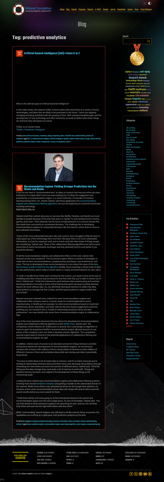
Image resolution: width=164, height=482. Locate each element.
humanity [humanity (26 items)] (149, 90)
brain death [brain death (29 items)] (128, 83)
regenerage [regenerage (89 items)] (143, 102)
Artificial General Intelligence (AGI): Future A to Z (52, 53)
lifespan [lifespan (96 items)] (128, 99)
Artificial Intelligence (56, 138)
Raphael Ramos (136, 292)
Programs (82, 9)
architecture (131, 157)
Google (87, 138)
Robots (38, 141)
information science (66, 421)
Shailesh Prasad (136, 243)
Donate (105, 9)
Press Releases (146, 9)
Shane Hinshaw (136, 288)
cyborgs (49, 135)
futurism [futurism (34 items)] (147, 86)
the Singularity (60, 141)
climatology (131, 195)
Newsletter (121, 9)
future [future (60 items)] (142, 86)
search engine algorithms (68, 424)
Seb (131, 301)
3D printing (130, 128)
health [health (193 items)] (131, 89)
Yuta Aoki (134, 276)
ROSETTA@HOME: (42, 463)
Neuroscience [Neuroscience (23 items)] (148, 99)
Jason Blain (134, 314)
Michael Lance (136, 311)
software (19, 424)
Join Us (113, 9)
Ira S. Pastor (135, 320)
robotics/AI (89, 135)
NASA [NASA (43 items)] (143, 99)
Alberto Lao (134, 285)
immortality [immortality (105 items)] (135, 92)
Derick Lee (134, 282)
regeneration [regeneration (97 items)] (131, 104)
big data (129, 171)
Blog (68, 9)
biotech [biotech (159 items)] (143, 77)
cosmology (130, 202)
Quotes (130, 9)
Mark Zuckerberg (133, 147)
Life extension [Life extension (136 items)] (142, 95)
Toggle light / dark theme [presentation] (149, 3)
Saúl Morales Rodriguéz (135, 229)
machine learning (80, 135)
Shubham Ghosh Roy (138, 233)
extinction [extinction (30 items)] (137, 86)
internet (83, 421)
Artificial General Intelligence (41, 138)
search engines (81, 424)
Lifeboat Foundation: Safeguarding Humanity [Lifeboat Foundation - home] (32, 9)
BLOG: (68, 456)
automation (131, 166)
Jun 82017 (19, 53)
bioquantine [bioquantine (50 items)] (143, 75)
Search (148, 41)
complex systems (133, 198)
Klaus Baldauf (135, 273)
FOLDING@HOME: (101, 459)
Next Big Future (132, 353)
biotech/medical (133, 183)
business (36, 135)
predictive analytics (30, 141)
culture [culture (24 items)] (145, 83)
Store (137, 9)
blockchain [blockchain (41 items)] (146, 81)
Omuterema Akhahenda (134, 268)
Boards (74, 9)
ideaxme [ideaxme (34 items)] (127, 93)
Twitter (19, 129)
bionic (128, 178)
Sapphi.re (49, 473)
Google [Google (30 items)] (126, 90)
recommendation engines (52, 424)
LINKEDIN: (99, 452)
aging (128, 149)
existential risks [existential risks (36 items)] (129, 86)
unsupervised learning (93, 424)
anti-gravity (130, 154)
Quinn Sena (134, 236)
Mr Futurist (130, 350)
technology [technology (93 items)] (144, 107)
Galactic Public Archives (77, 138)
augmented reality (133, 164)
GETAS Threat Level (20, 457)
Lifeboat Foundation (27, 473)
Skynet (129, 145)
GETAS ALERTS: (129, 452)
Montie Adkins (135, 317)
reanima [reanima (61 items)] (135, 102)
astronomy (130, 162)
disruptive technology (45, 421)
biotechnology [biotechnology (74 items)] (131, 81)
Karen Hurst (134, 255)
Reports (90, 9)
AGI (29, 138)
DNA (128, 135)
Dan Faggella (26, 421)
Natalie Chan (135, 304)
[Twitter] (136, 474)
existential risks (69, 135)
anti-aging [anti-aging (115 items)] (145, 71)
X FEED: (39, 456)
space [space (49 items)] (129, 108)
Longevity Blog (132, 347)
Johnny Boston (27, 135)
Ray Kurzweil (131, 137)
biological (130, 176)
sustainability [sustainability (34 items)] (134, 108)
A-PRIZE (98, 9)
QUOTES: (98, 463)
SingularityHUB (132, 359)
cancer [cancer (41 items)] (134, 84)
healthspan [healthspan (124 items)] (141, 89)
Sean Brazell (135, 295)
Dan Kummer (135, 264)
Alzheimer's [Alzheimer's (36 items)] (136, 72)
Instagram (40, 129)
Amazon (29, 424)
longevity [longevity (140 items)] (136, 98)
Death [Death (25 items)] (148, 83)
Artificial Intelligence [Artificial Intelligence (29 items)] (133, 75)
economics (56, 421)
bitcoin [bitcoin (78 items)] (140, 81)
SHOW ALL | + (129, 326)
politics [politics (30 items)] (129, 102)
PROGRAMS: (128, 459)
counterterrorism (133, 205)
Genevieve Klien (136, 224)
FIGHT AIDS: (40, 459)
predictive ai (19, 141)
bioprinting (130, 181)
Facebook (29, 129)
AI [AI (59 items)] (132, 72)
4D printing (130, 130)
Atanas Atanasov (137, 323)
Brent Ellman (135, 307)
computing (43, 135)
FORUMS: (69, 463)
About (62, 9)
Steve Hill (133, 298)
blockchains (131, 188)
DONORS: (98, 456)
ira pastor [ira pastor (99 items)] (131, 95)
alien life (129, 152)
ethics (62, 135)
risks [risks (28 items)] (143, 105)
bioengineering (132, 174)
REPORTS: (69, 459)
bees (128, 169)
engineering (56, 135)
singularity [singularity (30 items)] (147, 105)
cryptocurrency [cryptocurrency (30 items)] (139, 83)
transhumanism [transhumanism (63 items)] (133, 111)
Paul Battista (135, 249)
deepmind (66, 138)
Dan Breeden (135, 239)
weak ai (68, 141)
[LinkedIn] (140, 474)
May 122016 (19, 188)
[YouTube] (145, 474)
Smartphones (45, 141)
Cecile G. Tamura (137, 279)
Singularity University (135, 142)
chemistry (130, 193)
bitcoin (129, 186)
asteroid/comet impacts (136, 159)
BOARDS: (127, 456)
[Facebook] (131, 474)
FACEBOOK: (40, 452)
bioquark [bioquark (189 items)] (133, 78)
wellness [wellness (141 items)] (143, 110)
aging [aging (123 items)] (128, 71)
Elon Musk (130, 140)
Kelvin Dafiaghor (136, 252)
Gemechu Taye (136, 246)
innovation (76, 421)
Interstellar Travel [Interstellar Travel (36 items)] (146, 93)
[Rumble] (150, 474)
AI (31, 138)
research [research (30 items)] (139, 105)
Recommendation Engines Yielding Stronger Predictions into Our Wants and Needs (60, 188)
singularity (19, 138)
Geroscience (131, 344)
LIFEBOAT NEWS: (71, 452)
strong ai (53, 141)
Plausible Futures (133, 356)
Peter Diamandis (133, 132)
